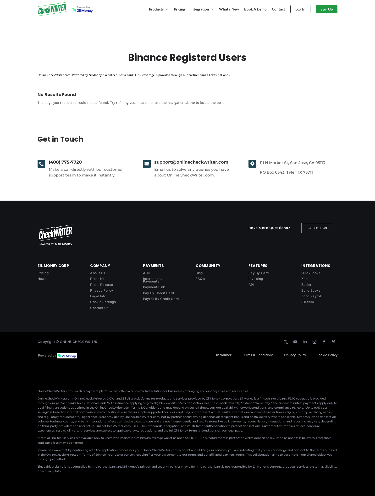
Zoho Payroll (311, 296)
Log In (300, 9)
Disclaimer (223, 355)
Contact (278, 9)
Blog (199, 273)
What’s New (229, 9)
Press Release (101, 285)
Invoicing (255, 279)
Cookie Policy (326, 355)
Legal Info (98, 296)
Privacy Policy (101, 290)
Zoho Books (310, 290)
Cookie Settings (103, 302)
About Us (97, 273)
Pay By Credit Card (158, 293)
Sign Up (326, 9)
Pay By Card (258, 273)
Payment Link (154, 287)
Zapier (306, 285)
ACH (146, 273)
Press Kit (97, 279)
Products (156, 9)
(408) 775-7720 (65, 162)
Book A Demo (255, 9)
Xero (305, 279)
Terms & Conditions (258, 355)
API (251, 285)
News (42, 279)
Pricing (179, 9)
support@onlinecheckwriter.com (191, 162)
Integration (199, 9)
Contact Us (317, 227)
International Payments (153, 280)
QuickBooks (310, 273)
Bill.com (307, 302)
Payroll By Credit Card (161, 299)
